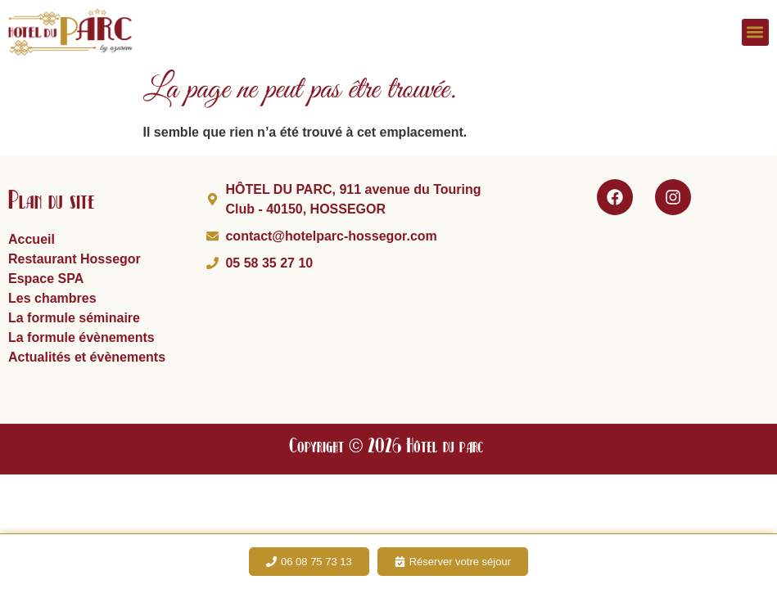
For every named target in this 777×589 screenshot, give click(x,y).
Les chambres (52, 298)
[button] (755, 32)
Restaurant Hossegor (74, 259)
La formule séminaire (74, 318)
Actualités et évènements (86, 357)
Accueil (31, 239)
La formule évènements (81, 337)
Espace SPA (46, 279)
